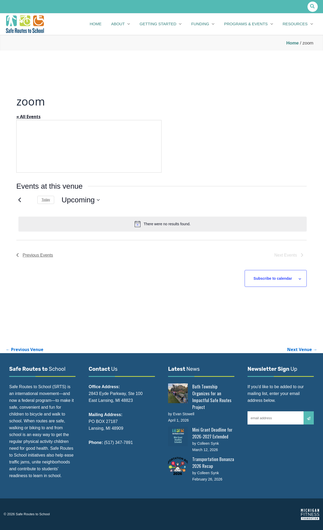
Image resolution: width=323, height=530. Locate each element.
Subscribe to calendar (273, 278)
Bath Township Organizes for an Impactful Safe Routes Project (211, 396)
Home (292, 43)
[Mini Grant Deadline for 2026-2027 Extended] (178, 436)
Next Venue (302, 349)
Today (46, 200)
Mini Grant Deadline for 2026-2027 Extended (212, 433)
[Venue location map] (89, 146)
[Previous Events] (19, 200)
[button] (312, 7)
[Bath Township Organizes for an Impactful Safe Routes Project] (178, 393)
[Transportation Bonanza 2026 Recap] (178, 466)
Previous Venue (24, 349)
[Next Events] (30, 200)
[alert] (162, 224)
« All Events (28, 116)
